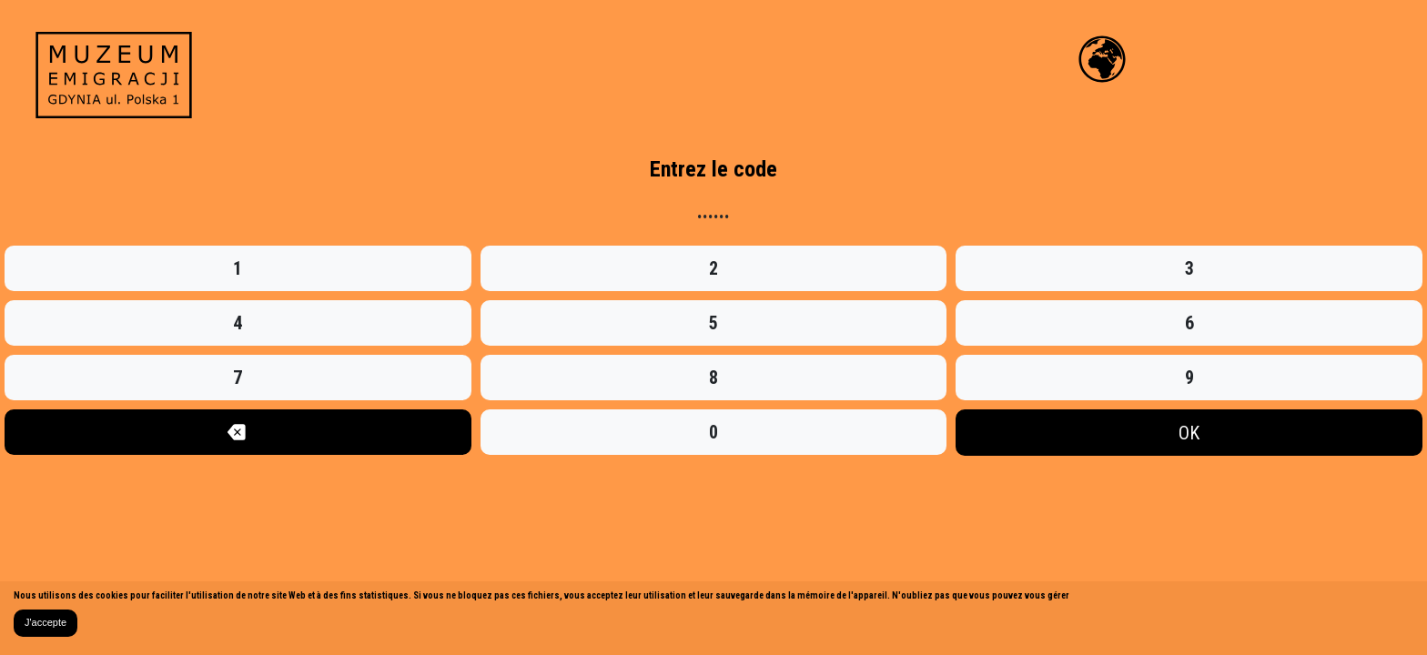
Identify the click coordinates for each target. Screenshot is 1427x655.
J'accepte (45, 622)
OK (1189, 433)
